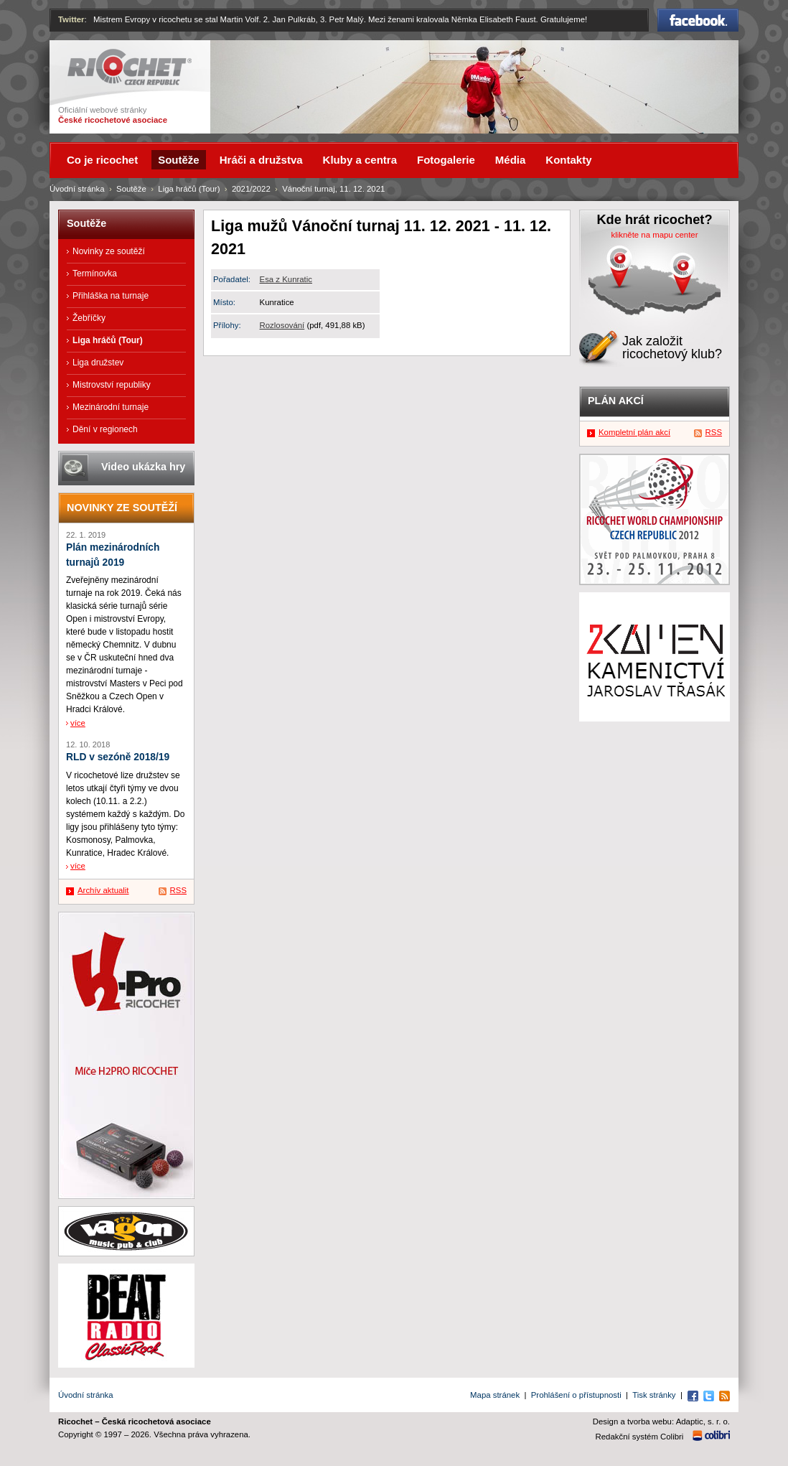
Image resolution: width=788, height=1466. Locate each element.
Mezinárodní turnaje (110, 407)
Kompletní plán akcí (634, 432)
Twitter (71, 19)
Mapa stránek (495, 1395)
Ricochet (129, 67)
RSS (178, 890)
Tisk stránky (653, 1395)
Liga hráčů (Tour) (189, 189)
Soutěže (131, 189)
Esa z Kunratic (286, 279)
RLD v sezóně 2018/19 (117, 757)
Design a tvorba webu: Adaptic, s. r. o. (661, 1421)
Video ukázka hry (143, 466)
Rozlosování (282, 325)
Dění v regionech (105, 429)
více (77, 723)
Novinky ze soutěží (108, 251)
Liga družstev (97, 363)
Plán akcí (616, 400)
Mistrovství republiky (111, 385)
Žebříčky (88, 318)
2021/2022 (251, 189)
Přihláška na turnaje (110, 296)
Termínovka (94, 274)
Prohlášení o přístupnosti (576, 1395)
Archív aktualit (103, 890)
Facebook (697, 20)
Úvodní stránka (77, 189)
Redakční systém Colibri (640, 1436)
